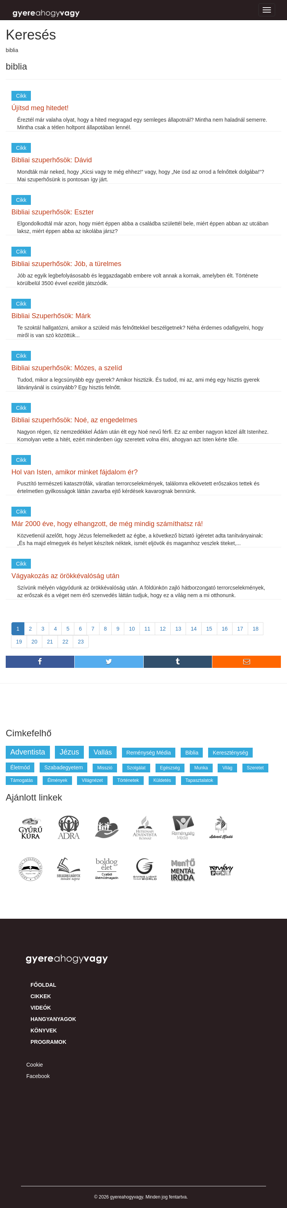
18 (256, 629)
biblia (191, 753)
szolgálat (136, 767)
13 (178, 629)
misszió (104, 767)
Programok (48, 1042)
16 (225, 629)
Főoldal (43, 985)
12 (163, 629)
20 (35, 642)
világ (227, 767)
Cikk (21, 96)
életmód (20, 767)
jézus (69, 752)
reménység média (149, 753)
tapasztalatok (199, 780)
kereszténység (230, 753)
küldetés (162, 780)
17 (240, 629)
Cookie (34, 1065)
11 (147, 629)
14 (194, 629)
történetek (128, 780)
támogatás (21, 780)
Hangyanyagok (53, 1019)
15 (209, 629)
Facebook (38, 1076)
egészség (170, 767)
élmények (57, 780)
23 (81, 642)
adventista (27, 752)
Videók (40, 1008)
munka (201, 767)
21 (50, 642)
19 (19, 642)
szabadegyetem (63, 767)
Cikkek (40, 996)
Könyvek (43, 1030)
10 (132, 629)
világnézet (92, 780)
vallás (102, 752)
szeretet (255, 767)
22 (66, 642)
